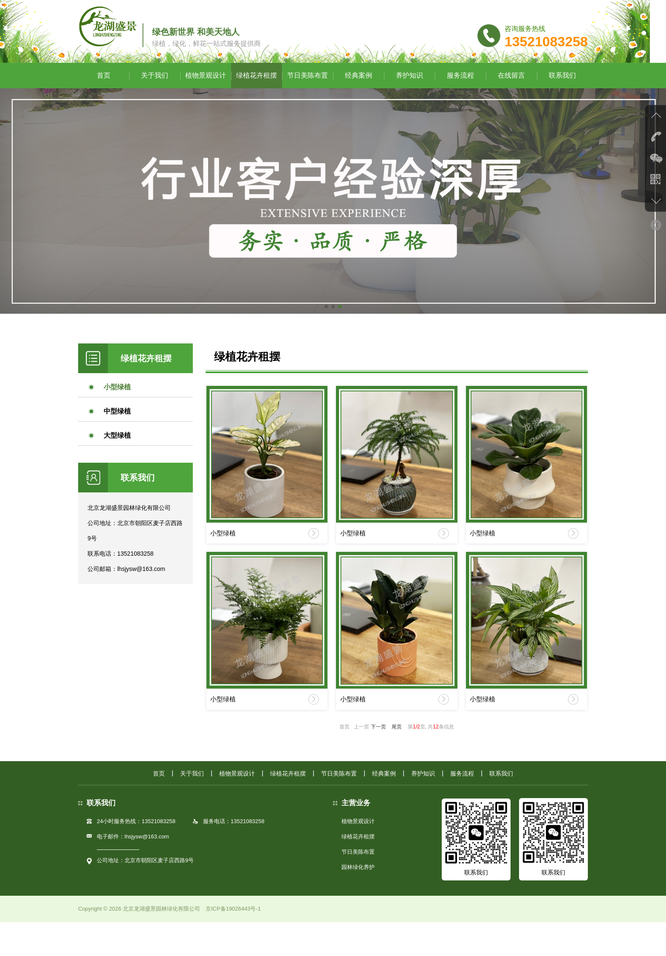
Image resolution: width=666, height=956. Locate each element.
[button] (326, 324)
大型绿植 (117, 453)
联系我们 (562, 93)
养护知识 (409, 93)
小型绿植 (117, 404)
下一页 (378, 759)
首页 (103, 93)
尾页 (397, 759)
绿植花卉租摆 (256, 93)
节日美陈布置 (307, 93)
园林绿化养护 (358, 901)
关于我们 (154, 93)
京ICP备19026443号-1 (233, 942)
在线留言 (511, 93)
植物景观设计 (205, 93)
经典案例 (358, 93)
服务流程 (460, 93)
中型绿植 (117, 429)
